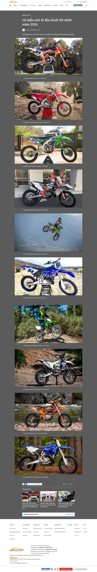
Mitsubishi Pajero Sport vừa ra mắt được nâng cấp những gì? (66, 505)
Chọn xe (46, 532)
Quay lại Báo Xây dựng (80, 569)
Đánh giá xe (33, 5)
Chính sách (12, 528)
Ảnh (67, 5)
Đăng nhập (84, 1)
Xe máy (25, 535)
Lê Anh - (28, 30)
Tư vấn (76, 535)
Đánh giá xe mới (38, 528)
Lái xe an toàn (47, 535)
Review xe (77, 528)
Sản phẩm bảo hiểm (60, 528)
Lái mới (40, 5)
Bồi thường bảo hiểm (60, 532)
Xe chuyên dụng (27, 532)
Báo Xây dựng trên (34, 484)
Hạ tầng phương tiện (15, 532)
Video (61, 5)
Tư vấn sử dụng (48, 528)
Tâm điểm (12, 539)
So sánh (36, 532)
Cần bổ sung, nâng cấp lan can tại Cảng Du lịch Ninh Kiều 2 (48, 505)
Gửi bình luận (70, 514)
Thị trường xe (23, 5)
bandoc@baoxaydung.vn (20, 563)
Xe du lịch (25, 528)
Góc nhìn (12, 535)
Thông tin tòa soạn (65, 569)
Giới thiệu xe (78, 532)
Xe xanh (55, 5)
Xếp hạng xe (37, 535)
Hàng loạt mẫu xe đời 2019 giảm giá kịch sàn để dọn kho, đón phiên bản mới (30, 505)
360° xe (16, 5)
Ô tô (84, 528)
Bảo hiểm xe (48, 5)
